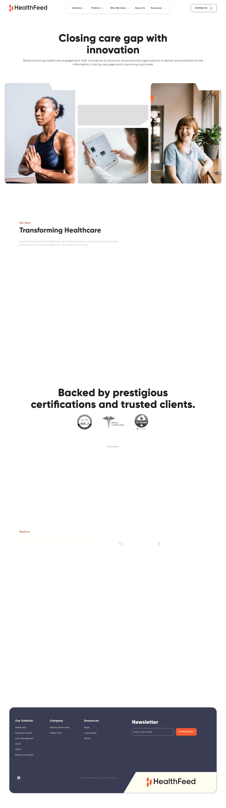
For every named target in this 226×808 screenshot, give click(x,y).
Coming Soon (186, 731)
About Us (140, 8)
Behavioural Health (24, 755)
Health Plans (56, 733)
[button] (78, 8)
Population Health (23, 733)
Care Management (24, 738)
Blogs (86, 727)
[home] (28, 8)
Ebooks (87, 738)
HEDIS (18, 749)
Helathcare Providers (59, 727)
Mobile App (20, 727)
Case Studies (90, 733)
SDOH (18, 744)
